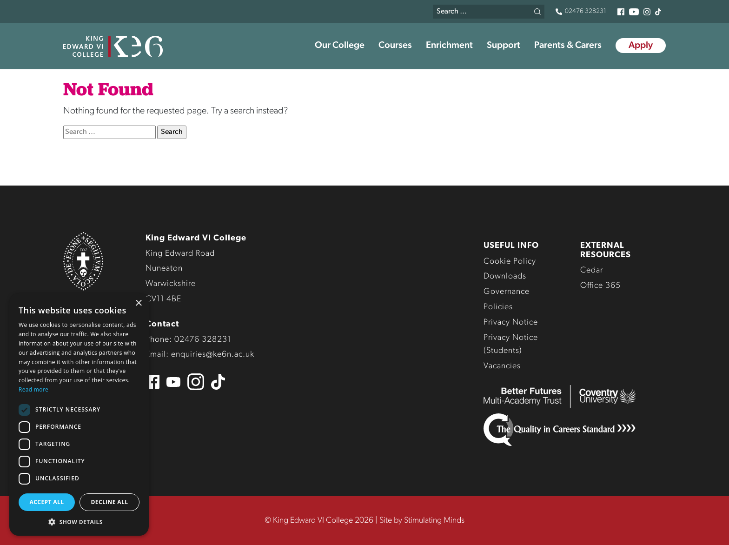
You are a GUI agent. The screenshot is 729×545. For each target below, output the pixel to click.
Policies (498, 307)
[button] (79, 521)
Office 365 (600, 285)
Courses (395, 45)
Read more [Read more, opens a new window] (33, 389)
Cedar (591, 270)
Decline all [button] (109, 502)
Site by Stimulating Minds (421, 520)
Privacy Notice (511, 322)
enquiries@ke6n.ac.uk (212, 354)
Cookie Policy (510, 261)
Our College (339, 45)
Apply (641, 45)
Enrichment (449, 45)
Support (503, 45)
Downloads (505, 276)
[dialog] (79, 414)
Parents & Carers (568, 45)
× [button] (138, 303)
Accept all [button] (47, 502)
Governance (507, 291)
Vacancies (502, 366)
